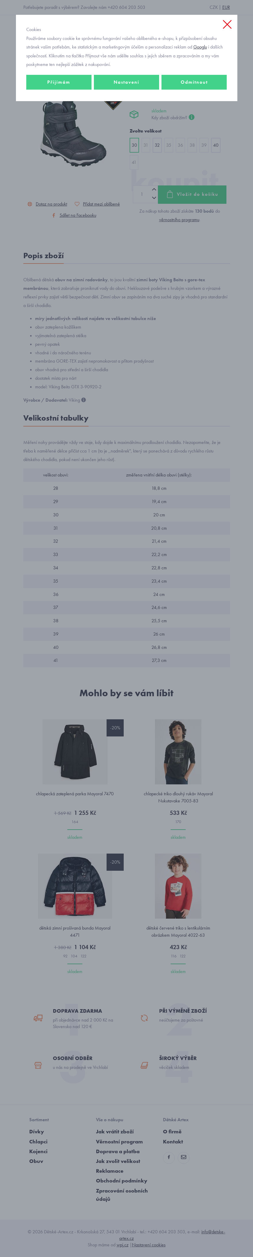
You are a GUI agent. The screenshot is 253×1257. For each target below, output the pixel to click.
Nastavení (126, 82)
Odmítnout (194, 82)
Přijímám (58, 82)
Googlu (200, 47)
